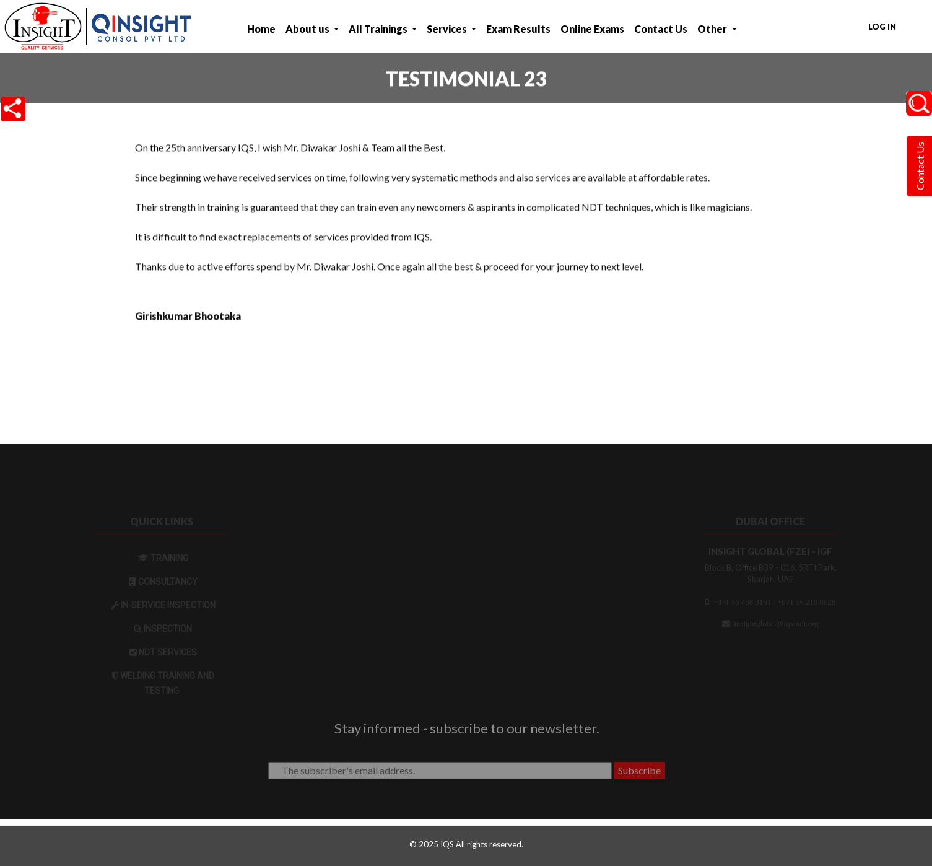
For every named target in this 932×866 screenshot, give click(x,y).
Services (448, 29)
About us (308, 29)
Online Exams (592, 29)
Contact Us (660, 29)
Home (261, 29)
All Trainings (379, 29)
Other (713, 29)
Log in (882, 27)
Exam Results (518, 29)
